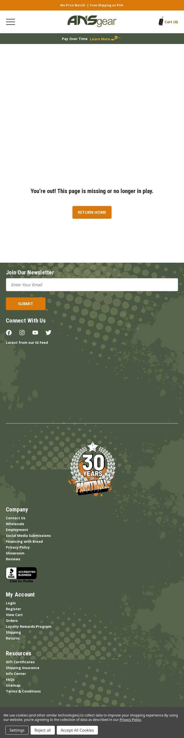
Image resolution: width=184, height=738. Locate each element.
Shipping (13, 632)
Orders (12, 620)
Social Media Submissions (28, 535)
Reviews (13, 559)
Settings (17, 730)
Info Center (16, 673)
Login (11, 603)
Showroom (15, 553)
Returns (13, 638)
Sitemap (13, 685)
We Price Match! (72, 5)
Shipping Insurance (22, 667)
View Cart (14, 614)
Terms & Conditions (23, 691)
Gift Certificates (20, 662)
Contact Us (15, 518)
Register (13, 609)
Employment (17, 529)
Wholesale (15, 523)
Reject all (42, 730)
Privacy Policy (18, 547)
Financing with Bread (24, 541)
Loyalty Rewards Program (28, 626)
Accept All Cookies (77, 730)
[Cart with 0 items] (171, 21)
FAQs (10, 679)
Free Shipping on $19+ (107, 5)
